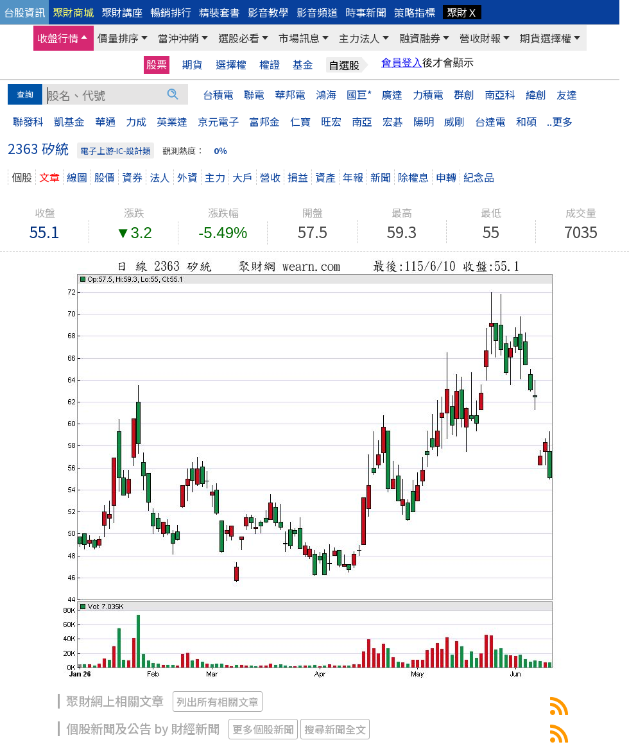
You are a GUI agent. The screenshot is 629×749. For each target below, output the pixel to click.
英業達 (172, 121)
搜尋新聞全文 (335, 729)
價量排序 (118, 38)
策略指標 (414, 12)
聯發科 (28, 121)
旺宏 (331, 121)
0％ (220, 150)
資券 (132, 177)
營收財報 (480, 38)
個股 (22, 177)
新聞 (380, 177)
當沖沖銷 (178, 38)
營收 (270, 177)
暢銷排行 (170, 12)
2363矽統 (559, 706)
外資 (187, 177)
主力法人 (359, 38)
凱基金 (69, 121)
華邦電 (290, 94)
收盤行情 (57, 38)
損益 (298, 177)
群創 (464, 94)
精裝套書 (219, 12)
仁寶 (300, 121)
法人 (160, 177)
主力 (215, 177)
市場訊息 (299, 38)
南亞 (362, 121)
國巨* (359, 94)
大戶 (242, 177)
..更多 (560, 121)
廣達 (392, 94)
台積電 (218, 94)
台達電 (490, 121)
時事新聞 (365, 12)
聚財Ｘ (462, 12)
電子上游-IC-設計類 (115, 150)
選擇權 (231, 64)
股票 (156, 64)
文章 (49, 177)
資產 (325, 177)
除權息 (413, 177)
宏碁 (393, 121)
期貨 (192, 64)
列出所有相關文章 (218, 701)
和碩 (526, 121)
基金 (303, 64)
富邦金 (264, 121)
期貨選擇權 (545, 38)
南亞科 (500, 94)
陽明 (423, 121)
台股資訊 (24, 12)
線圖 (77, 177)
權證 (269, 64)
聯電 (254, 94)
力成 (136, 121)
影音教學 (268, 12)
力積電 (428, 94)
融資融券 (419, 38)
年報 (353, 177)
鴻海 (326, 94)
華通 (105, 121)
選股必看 (238, 38)
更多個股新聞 (263, 729)
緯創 (536, 94)
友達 (566, 94)
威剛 (454, 121)
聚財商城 (73, 12)
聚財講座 (121, 12)
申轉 (446, 177)
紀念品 (478, 177)
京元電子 (218, 121)
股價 (104, 177)
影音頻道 (317, 12)
